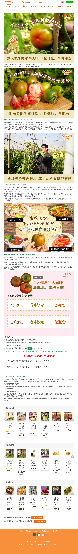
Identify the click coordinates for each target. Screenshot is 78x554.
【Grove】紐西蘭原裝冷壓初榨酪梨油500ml (21, 427)
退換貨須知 (46, 531)
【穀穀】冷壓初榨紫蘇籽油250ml (9, 426)
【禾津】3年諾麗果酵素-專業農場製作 (10, 463)
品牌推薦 (61, 6)
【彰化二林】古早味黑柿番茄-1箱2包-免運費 (23, 361)
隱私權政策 (29, 531)
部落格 (69, 6)
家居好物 (42, 6)
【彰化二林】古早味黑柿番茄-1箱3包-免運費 (23, 367)
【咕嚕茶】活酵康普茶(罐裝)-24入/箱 (56, 464)
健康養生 (25, 6)
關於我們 (8, 6)
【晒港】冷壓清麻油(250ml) (68, 425)
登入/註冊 (42, 2)
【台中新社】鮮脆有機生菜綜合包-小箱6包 (68, 501)
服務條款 (21, 531)
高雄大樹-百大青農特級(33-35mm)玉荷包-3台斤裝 (10, 501)
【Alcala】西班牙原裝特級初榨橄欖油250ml (33, 427)
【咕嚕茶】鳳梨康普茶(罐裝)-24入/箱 (68, 464)
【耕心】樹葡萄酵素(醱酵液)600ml (44, 463)
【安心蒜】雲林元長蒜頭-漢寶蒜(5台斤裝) (33, 501)
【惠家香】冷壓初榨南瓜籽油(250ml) (44, 427)
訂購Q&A (38, 531)
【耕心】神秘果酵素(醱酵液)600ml (33, 463)
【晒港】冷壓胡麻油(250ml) (56, 425)
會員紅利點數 (56, 531)
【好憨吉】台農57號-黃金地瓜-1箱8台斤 (56, 501)
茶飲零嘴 (34, 6)
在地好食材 (51, 6)
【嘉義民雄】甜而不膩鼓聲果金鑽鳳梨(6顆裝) (21, 501)
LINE (29, 348)
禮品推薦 (17, 6)
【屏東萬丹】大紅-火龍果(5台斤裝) (45, 500)
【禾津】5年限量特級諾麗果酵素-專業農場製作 (21, 464)
